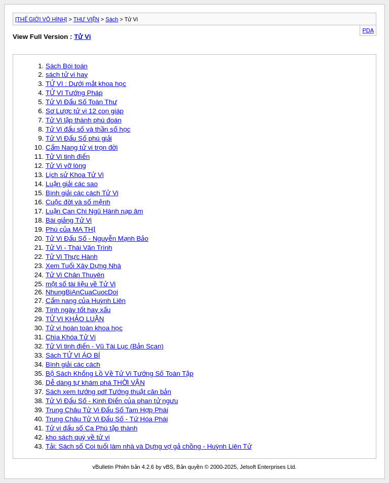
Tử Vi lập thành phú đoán (84, 120)
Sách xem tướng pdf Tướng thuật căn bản (108, 392)
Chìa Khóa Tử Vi (71, 337)
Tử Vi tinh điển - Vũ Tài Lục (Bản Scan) (105, 346)
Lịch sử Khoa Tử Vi (75, 175)
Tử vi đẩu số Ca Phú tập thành (91, 428)
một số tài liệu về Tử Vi (80, 284)
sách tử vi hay (67, 74)
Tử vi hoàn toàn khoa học (84, 328)
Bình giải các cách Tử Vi (82, 193)
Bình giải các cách (73, 364)
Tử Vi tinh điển (68, 156)
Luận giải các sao (72, 184)
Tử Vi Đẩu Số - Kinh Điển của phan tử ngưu (112, 401)
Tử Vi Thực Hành (72, 256)
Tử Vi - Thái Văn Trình (79, 247)
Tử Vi (82, 36)
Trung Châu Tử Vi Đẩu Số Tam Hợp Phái (107, 410)
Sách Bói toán (67, 66)
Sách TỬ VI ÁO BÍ (73, 355)
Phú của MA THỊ (71, 229)
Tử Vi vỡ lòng (66, 165)
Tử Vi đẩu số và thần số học (88, 129)
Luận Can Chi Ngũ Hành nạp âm (94, 211)
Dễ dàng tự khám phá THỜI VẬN (95, 382)
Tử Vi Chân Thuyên (75, 275)
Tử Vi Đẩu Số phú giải (79, 138)
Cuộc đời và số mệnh (78, 202)
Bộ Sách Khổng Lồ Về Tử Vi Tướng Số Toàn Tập (119, 373)
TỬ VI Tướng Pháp (74, 93)
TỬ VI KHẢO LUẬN (75, 319)
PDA (368, 30)
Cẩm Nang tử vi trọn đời (82, 147)
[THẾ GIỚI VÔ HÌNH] (41, 19)
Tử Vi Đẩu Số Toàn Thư (81, 102)
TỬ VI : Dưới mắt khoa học (86, 83)
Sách (111, 19)
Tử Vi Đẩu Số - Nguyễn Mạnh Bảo (97, 238)
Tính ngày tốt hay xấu (78, 310)
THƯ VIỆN (86, 19)
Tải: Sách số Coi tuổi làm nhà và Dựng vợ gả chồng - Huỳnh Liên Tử (149, 446)
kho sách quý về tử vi (78, 437)
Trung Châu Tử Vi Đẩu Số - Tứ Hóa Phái (107, 419)
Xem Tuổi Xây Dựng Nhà (83, 266)
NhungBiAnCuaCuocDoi (82, 292)
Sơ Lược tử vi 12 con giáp (85, 111)
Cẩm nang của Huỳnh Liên (86, 300)
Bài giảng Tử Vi (69, 220)
